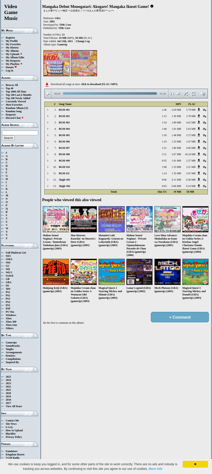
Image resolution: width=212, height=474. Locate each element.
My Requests (13, 60)
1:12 (164, 116)
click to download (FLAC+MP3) (99, 84)
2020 (8, 393)
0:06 (164, 179)
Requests (11, 114)
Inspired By (12, 362)
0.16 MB (191, 186)
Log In (9, 70)
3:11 (164, 154)
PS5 (8, 305)
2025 (8, 376)
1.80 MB (176, 122)
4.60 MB (191, 147)
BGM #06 (64, 141)
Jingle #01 (64, 179)
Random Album (15, 108)
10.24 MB (190, 154)
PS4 (8, 302)
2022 (8, 386)
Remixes (10, 355)
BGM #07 (64, 147)
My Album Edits (15, 57)
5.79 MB (191, 109)
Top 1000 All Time (16, 91)
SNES (9, 259)
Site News (11, 423)
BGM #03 (64, 122)
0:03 (164, 186)
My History (12, 47)
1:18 (164, 135)
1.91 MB (176, 128)
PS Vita (10, 311)
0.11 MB (176, 179)
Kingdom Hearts (15, 454)
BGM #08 (64, 154)
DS (7, 285)
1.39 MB (176, 116)
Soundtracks (13, 345)
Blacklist (11, 433)
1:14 (164, 173)
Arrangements (14, 352)
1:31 (164, 147)
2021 (8, 389)
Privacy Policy (14, 436)
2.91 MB (191, 173)
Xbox (9, 318)
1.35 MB (176, 173)
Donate (11, 67)
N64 (8, 262)
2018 (8, 399)
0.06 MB (176, 186)
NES (8, 255)
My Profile (12, 41)
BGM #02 (64, 116)
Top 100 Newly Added (18, 98)
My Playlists (14, 64)
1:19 (164, 141)
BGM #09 (64, 160)
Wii (8, 269)
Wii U (9, 272)
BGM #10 (64, 167)
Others (9, 328)
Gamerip (62, 44)
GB (7, 278)
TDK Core (65, 24)
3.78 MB (191, 116)
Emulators (12, 451)
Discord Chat (15, 117)
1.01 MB (176, 160)
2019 (8, 396)
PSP (8, 308)
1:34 (164, 122)
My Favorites (13, 44)
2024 (8, 380)
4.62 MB (191, 122)
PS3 (8, 298)
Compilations (13, 358)
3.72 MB (191, 135)
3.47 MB (191, 141)
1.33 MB (176, 167)
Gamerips (11, 342)
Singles (10, 349)
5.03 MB (191, 128)
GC (8, 265)
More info (155, 468)
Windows (11, 315)
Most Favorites (14, 104)
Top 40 (9, 88)
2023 (8, 383)
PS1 (8, 292)
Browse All (12, 85)
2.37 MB (191, 160)
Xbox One (11, 325)
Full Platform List (16, 252)
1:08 (164, 167)
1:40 (164, 128)
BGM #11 (64, 173)
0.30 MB (191, 179)
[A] (26, 108)
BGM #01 (64, 109)
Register (10, 37)
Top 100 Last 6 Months (19, 94)
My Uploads (14, 54)
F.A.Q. (9, 427)
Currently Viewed (16, 101)
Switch (9, 275)
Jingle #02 (64, 186)
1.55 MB (176, 141)
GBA (8, 282)
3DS (8, 288)
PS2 (8, 295)
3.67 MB (176, 154)
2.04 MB (176, 109)
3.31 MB (191, 167)
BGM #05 (64, 135)
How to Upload (14, 430)
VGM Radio (13, 457)
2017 (8, 403)
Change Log (83, 41)
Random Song (14, 111)
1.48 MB (176, 135)
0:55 (164, 160)
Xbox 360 (11, 321)
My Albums (12, 50)
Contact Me (12, 420)
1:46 (164, 109)
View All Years (14, 406)
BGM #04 (64, 128)
